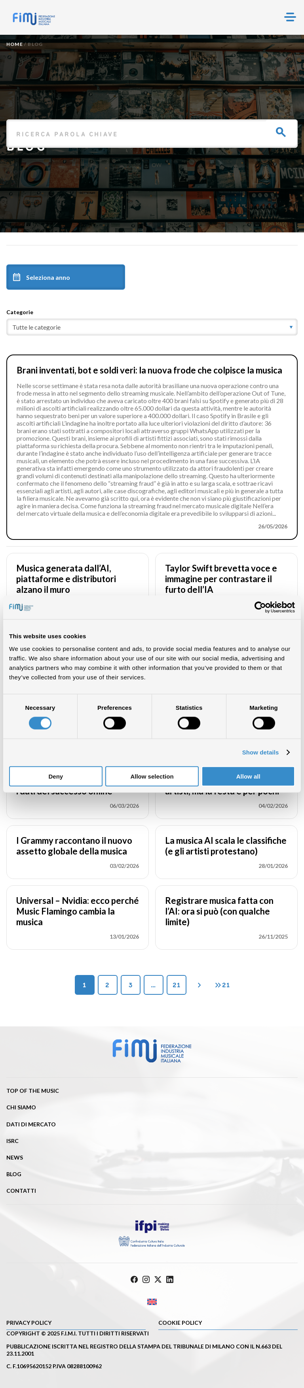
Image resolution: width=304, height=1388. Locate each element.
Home (14, 44)
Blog (13, 1174)
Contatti (21, 1190)
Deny (55, 776)
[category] (152, 327)
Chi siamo (21, 1107)
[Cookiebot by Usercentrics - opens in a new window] (260, 607)
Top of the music (32, 1090)
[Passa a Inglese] (152, 1302)
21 (176, 985)
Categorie (19, 312)
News (14, 1157)
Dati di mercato (31, 1124)
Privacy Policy (28, 1322)
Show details (260, 752)
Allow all (248, 776)
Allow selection (151, 776)
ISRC (12, 1140)
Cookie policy (180, 1322)
